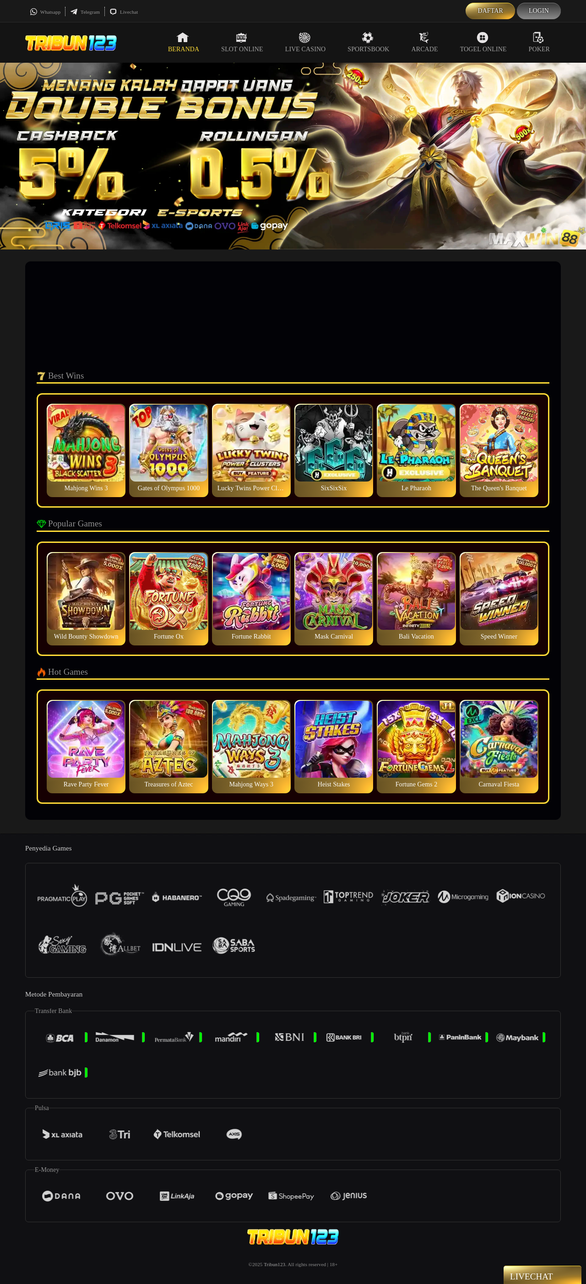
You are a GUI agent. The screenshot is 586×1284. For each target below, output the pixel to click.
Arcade (425, 42)
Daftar (490, 10)
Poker (539, 42)
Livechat (123, 12)
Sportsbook (368, 42)
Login (539, 10)
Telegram (85, 12)
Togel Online (483, 42)
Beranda (183, 42)
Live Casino (305, 42)
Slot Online (242, 42)
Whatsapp (45, 12)
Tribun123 (274, 1264)
